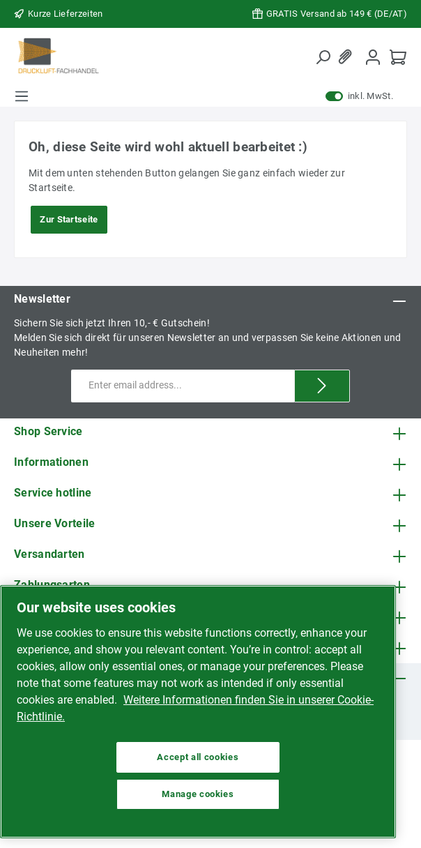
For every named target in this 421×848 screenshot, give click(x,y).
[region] (198, 711)
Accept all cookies (197, 757)
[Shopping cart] (398, 57)
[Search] (323, 57)
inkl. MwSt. (359, 96)
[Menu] (22, 96)
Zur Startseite (69, 219)
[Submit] (322, 386)
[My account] (373, 57)
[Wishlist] (348, 57)
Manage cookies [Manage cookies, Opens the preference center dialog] (198, 794)
